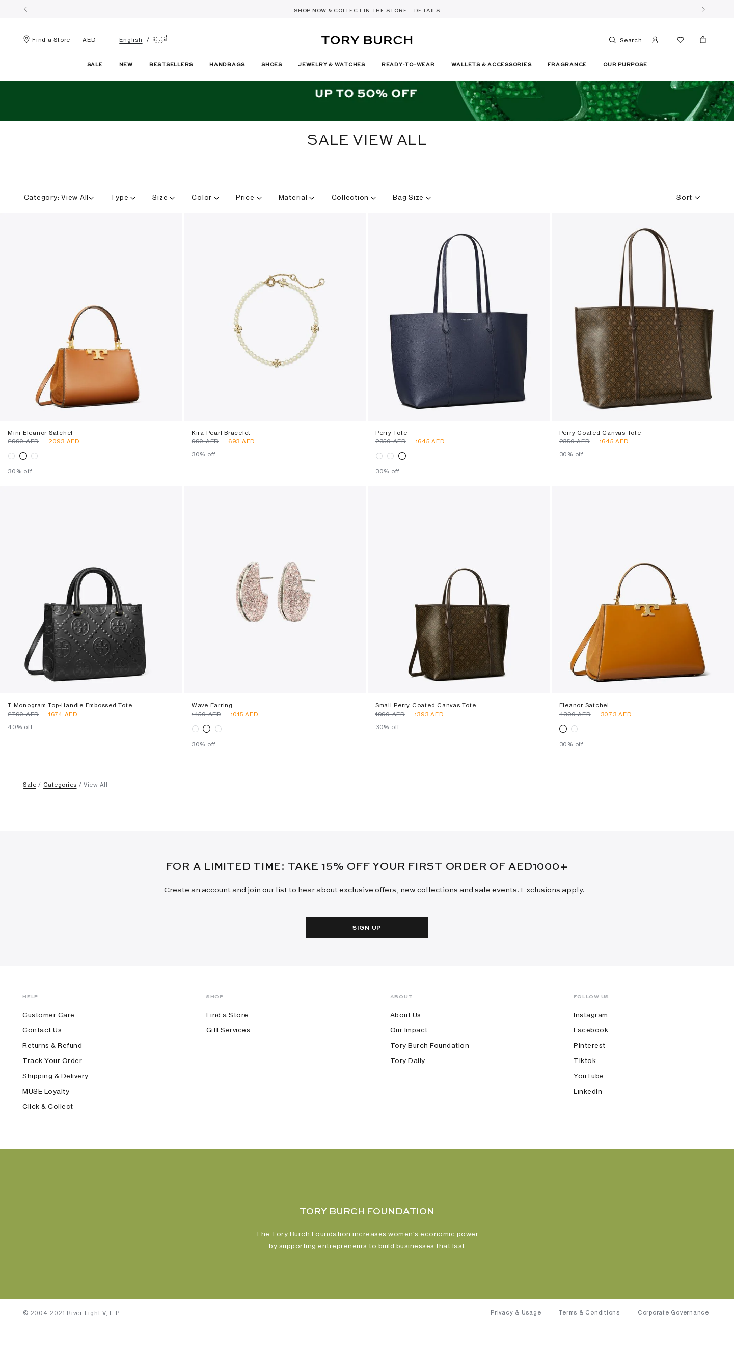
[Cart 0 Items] (699, 42)
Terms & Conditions (589, 1355)
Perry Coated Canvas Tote (600, 465)
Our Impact (409, 1063)
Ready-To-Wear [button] (408, 64)
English (130, 39)
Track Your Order (52, 1093)
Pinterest (590, 1078)
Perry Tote (391, 465)
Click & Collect (47, 1139)
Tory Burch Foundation (430, 1078)
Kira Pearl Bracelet (221, 465)
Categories (60, 817)
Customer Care (48, 1048)
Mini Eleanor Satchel (40, 465)
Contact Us (42, 1063)
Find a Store (46, 40)
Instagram (591, 1048)
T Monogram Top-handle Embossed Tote (70, 738)
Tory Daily (407, 1093)
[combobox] (642, 226)
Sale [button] (95, 64)
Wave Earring (212, 738)
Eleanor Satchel (584, 738)
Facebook (591, 1063)
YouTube (589, 1109)
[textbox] (684, 226)
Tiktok (585, 1093)
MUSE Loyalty (45, 1124)
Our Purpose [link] (625, 64)
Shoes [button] (271, 64)
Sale (29, 817)
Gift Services (228, 1063)
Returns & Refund (52, 1078)
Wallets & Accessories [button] (491, 64)
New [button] (126, 64)
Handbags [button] (227, 64)
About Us (405, 1048)
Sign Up (367, 961)
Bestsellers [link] (171, 64)
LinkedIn (588, 1124)
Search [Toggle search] (622, 40)
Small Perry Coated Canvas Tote (425, 738)
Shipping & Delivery (55, 1109)
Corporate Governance (673, 1355)
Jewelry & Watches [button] (331, 64)
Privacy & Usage (516, 1355)
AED (89, 39)
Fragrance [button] (567, 64)
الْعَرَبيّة (161, 39)
